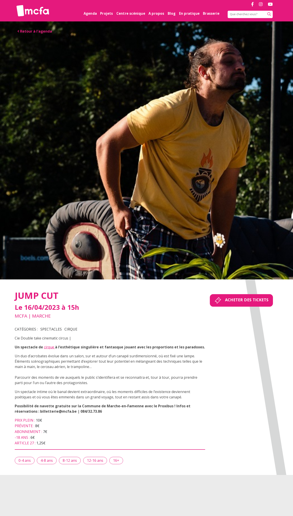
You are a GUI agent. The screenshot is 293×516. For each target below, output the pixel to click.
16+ (116, 460)
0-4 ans (25, 460)
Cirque (70, 329)
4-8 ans (47, 460)
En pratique (189, 13)
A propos (156, 13)
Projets (106, 13)
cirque (49, 347)
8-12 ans (70, 460)
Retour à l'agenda (34, 31)
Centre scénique (130, 13)
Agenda (90, 13)
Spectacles (51, 329)
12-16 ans (95, 460)
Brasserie (211, 13)
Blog (172, 13)
